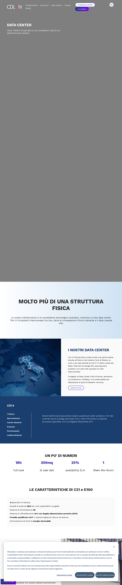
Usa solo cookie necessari (105, 575)
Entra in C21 (76, 388)
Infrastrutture (32, 5)
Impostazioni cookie (64, 575)
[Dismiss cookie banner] (114, 546)
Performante (13, 431)
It (111, 5)
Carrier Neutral (14, 422)
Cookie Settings (8, 581)
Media (28, 8)
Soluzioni (44, 5)
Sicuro (11, 414)
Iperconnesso (13, 418)
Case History (56, 5)
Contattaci (82, 9)
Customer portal (85, 5)
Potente (11, 427)
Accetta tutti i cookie (85, 575)
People (68, 5)
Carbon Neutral (14, 435)
